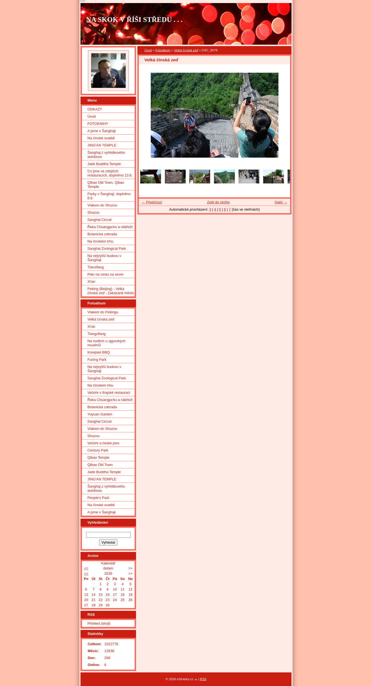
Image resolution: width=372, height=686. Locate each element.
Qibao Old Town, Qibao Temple (105, 184)
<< (86, 568)
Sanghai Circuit (99, 220)
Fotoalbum (162, 50)
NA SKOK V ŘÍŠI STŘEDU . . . (134, 20)
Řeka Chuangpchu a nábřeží (110, 227)
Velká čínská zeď (186, 50)
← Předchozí (152, 202)
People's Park (98, 498)
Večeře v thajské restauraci (108, 392)
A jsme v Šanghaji (101, 131)
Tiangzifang (96, 334)
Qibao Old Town (100, 465)
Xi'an (91, 281)
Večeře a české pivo (103, 443)
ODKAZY (94, 109)
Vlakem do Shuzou (102, 205)
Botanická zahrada (102, 234)
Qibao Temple (98, 457)
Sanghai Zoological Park (106, 248)
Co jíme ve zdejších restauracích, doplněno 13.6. (109, 173)
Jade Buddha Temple (104, 164)
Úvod (148, 50)
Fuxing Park (96, 359)
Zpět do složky (218, 202)
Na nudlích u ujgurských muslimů (106, 343)
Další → (281, 202)
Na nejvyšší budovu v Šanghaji (104, 258)
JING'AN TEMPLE (101, 145)
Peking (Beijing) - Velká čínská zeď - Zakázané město (110, 291)
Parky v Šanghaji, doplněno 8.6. (109, 196)
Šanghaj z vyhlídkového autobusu (106, 154)
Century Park (97, 450)
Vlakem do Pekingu (102, 312)
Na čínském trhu (100, 241)
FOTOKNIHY (97, 124)
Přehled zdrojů (98, 623)
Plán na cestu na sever (105, 274)
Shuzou (93, 212)
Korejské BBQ (98, 352)
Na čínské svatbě (101, 138)
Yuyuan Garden (99, 414)
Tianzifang (95, 267)
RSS (203, 679)
